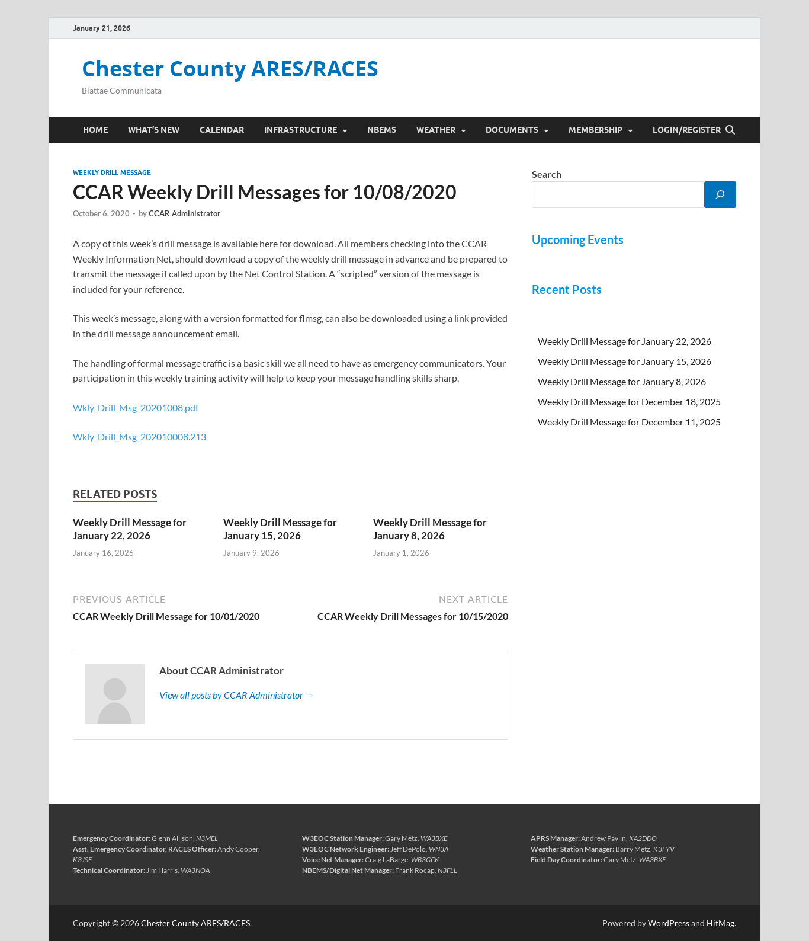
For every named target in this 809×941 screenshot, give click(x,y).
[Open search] (730, 130)
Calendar (222, 130)
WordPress (668, 923)
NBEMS (381, 130)
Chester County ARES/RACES (230, 68)
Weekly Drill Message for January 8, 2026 (430, 529)
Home (95, 130)
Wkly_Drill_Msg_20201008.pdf (135, 407)
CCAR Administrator (184, 213)
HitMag (720, 923)
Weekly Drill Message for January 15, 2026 (280, 529)
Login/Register (687, 130)
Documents (512, 130)
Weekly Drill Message (112, 172)
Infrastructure (300, 130)
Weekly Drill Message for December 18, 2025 (629, 401)
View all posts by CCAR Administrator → (236, 694)
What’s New (153, 130)
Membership (595, 130)
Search (546, 174)
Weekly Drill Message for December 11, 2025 (629, 421)
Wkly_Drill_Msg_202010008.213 (139, 436)
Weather (435, 130)
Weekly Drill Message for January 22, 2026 (130, 529)
